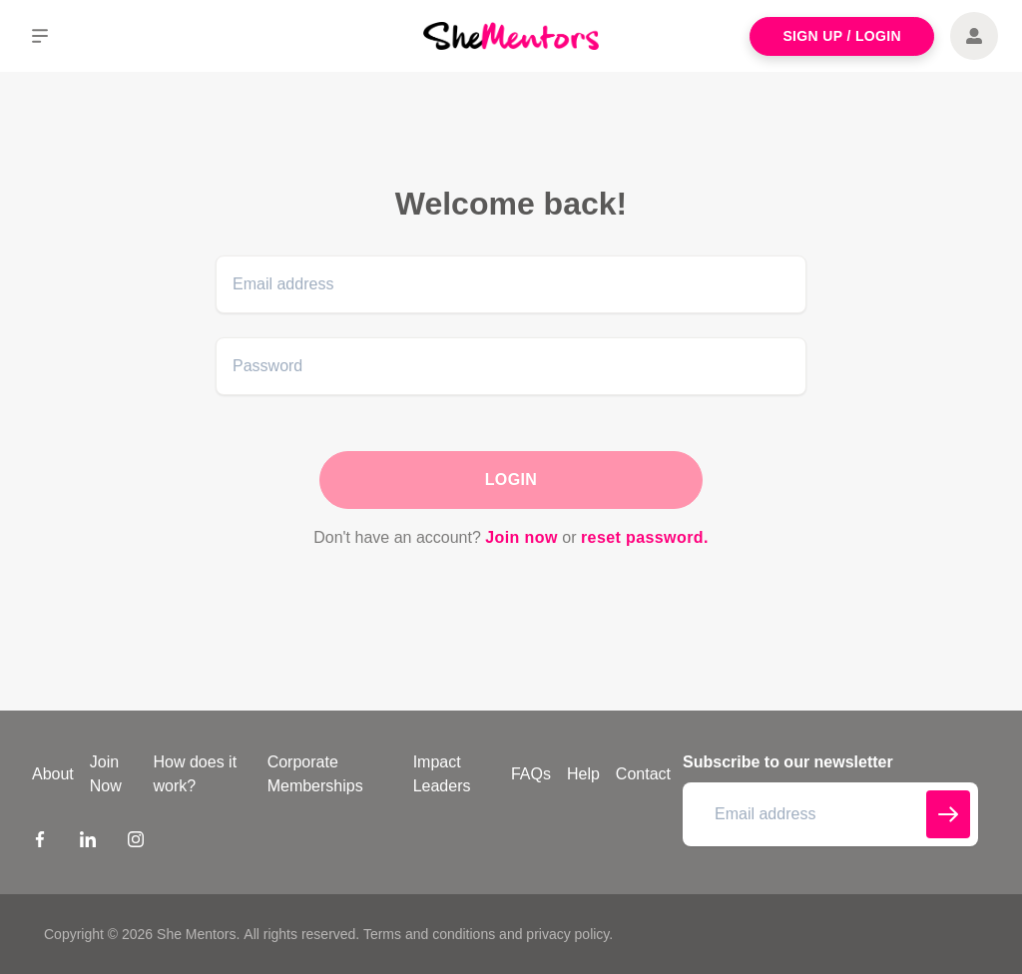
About (53, 773)
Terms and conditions (429, 934)
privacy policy (567, 934)
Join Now (106, 773)
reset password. (645, 537)
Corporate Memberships (315, 773)
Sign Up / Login (841, 36)
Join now (521, 537)
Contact (643, 773)
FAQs (531, 773)
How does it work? (195, 773)
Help (583, 773)
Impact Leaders (442, 773)
